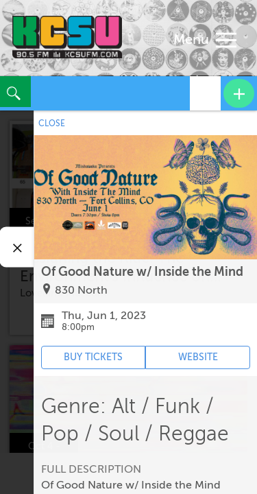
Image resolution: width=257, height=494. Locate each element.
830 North (81, 290)
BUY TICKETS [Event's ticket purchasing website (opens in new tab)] (93, 357)
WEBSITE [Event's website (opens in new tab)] (198, 357)
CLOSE (51, 123)
